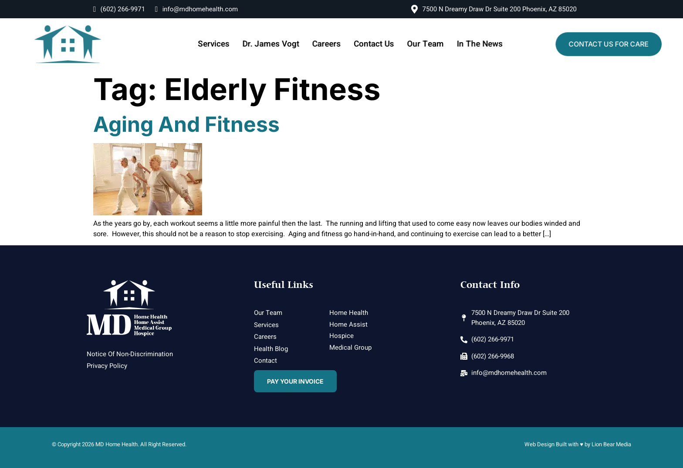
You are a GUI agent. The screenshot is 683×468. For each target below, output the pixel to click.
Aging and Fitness (186, 124)
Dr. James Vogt (274, 44)
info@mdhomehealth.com (196, 9)
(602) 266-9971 (119, 9)
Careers (328, 44)
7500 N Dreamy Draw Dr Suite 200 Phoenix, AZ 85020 (494, 9)
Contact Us (373, 44)
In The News (475, 44)
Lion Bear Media (611, 444)
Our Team (422, 44)
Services (219, 44)
